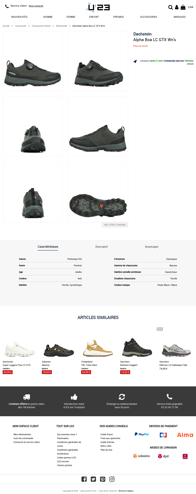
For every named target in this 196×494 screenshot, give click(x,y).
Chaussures (20, 25)
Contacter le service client (26, 442)
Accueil (6, 25)
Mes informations (22, 434)
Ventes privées (64, 465)
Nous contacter (36, 5)
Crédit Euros (107, 434)
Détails (190, 63)
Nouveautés (19, 16)
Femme (71, 16)
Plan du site (106, 449)
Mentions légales (125, 490)
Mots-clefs (106, 445)
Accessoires (148, 16)
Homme (48, 16)
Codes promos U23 (66, 457)
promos (118, 16)
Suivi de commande (23, 438)
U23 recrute (63, 461)
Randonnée (61, 25)
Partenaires (63, 438)
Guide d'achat (107, 442)
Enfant (94, 16)
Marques (180, 16)
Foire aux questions (110, 438)
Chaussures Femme (41, 25)
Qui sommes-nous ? (67, 434)
